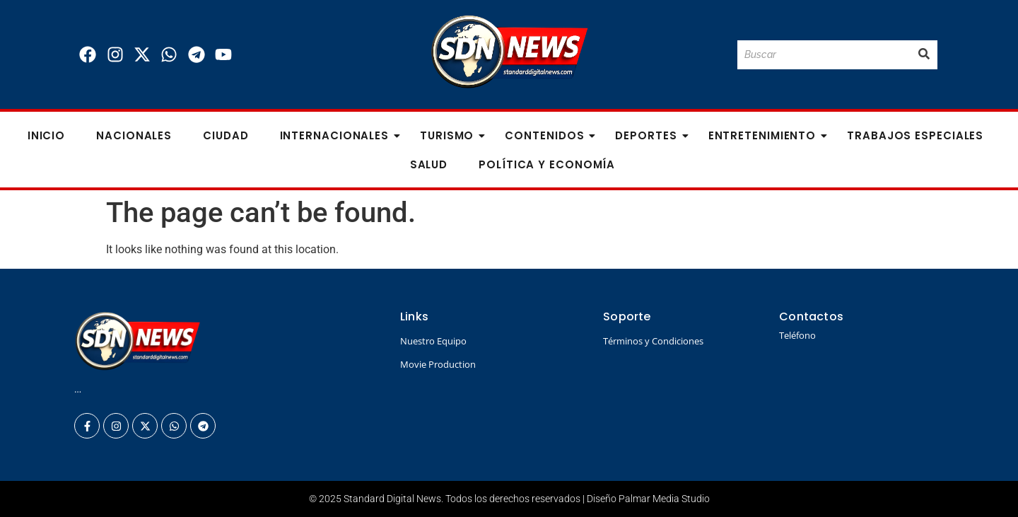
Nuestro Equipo (433, 341)
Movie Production (438, 364)
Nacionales (134, 135)
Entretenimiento (766, 135)
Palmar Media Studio (664, 498)
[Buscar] (824, 54)
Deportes (650, 135)
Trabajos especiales (915, 135)
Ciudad (225, 135)
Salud (429, 164)
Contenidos (548, 135)
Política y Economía (547, 164)
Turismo (451, 135)
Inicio (46, 135)
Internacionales (339, 135)
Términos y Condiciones (653, 341)
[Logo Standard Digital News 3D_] (509, 52)
